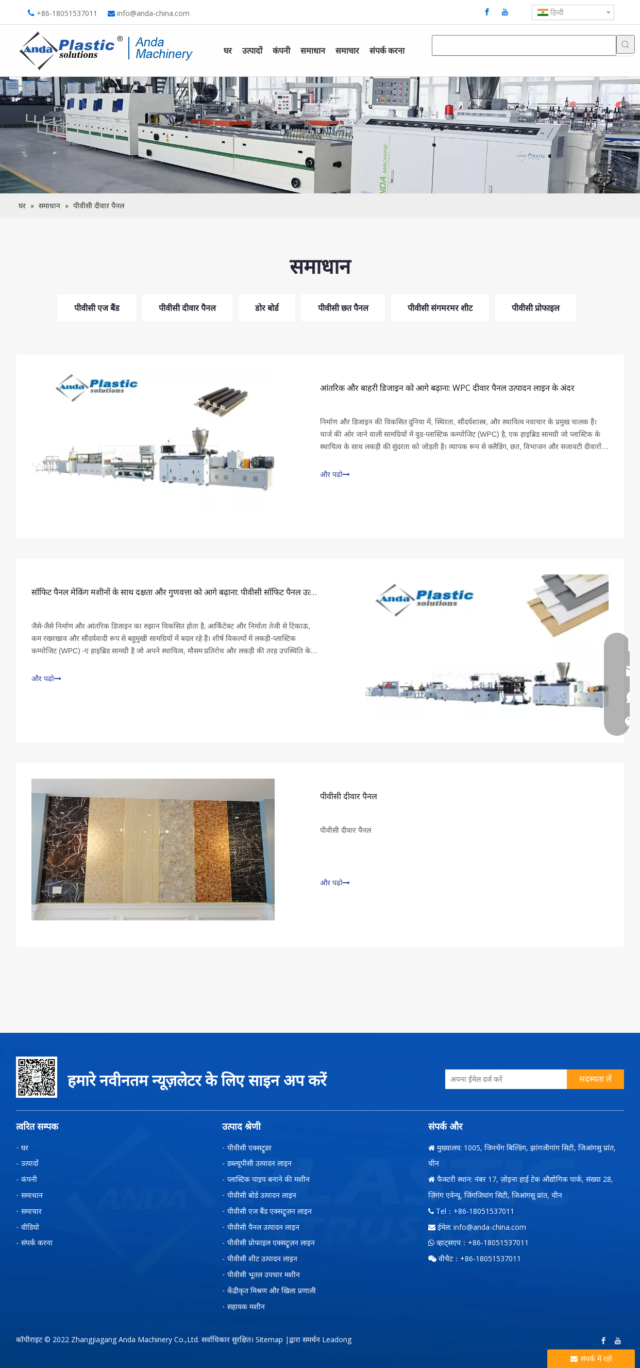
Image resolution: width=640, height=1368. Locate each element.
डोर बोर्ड (267, 308)
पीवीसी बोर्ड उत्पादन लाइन (261, 1195)
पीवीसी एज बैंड (97, 308)
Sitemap (269, 1339)
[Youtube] (505, 12)
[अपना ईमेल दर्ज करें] (503, 1079)
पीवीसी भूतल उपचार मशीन (263, 1274)
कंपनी (29, 1179)
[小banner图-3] (320, 135)
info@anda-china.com (153, 13)
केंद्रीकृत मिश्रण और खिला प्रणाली (271, 1290)
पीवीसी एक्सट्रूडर (249, 1147)
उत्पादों (30, 1163)
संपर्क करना (37, 1242)
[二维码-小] (36, 1077)
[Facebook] (487, 12)
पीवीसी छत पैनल (343, 308)
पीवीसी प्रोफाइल (536, 308)
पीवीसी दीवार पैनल (187, 308)
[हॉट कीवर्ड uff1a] (625, 44)
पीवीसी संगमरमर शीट (440, 308)
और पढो (335, 475)
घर (24, 1147)
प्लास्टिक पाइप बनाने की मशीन (268, 1179)
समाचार (31, 1211)
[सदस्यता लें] (595, 1079)
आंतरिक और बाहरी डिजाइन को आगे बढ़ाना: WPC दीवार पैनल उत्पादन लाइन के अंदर (447, 387)
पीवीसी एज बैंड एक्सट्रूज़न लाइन (269, 1211)
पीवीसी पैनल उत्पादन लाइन (263, 1227)
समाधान (32, 1195)
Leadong (336, 1339)
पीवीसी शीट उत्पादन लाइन (262, 1258)
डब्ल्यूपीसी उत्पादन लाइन (259, 1163)
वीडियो (30, 1227)
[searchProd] (524, 45)
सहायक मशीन (246, 1306)
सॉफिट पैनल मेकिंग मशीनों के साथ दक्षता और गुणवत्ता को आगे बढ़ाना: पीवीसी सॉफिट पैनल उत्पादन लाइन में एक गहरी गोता (214, 592)
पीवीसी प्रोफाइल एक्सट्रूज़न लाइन (271, 1242)
